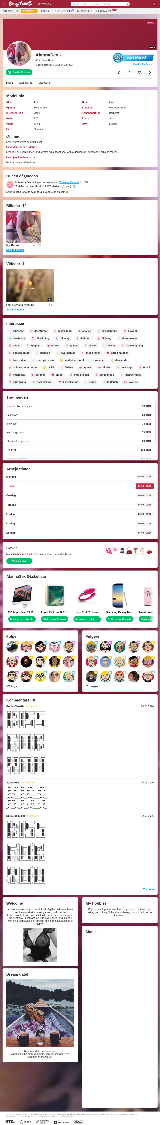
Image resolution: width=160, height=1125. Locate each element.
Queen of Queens (69, 182)
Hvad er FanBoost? (143, 64)
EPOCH (61, 1114)
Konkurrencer (84, 11)
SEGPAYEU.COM (73, 1114)
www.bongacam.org (42, 1114)
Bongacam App (104, 10)
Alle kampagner (64, 10)
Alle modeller (11, 11)
